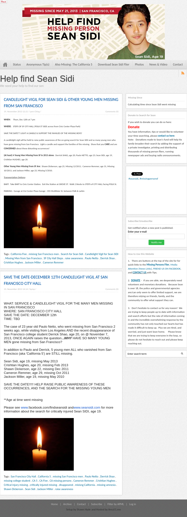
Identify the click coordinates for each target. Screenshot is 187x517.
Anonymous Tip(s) (37, 64)
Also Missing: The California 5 (73, 64)
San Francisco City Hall (23, 476)
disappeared (66, 485)
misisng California (85, 485)
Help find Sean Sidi (37, 79)
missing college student (17, 480)
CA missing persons (60, 480)
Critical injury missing (16, 485)
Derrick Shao (107, 258)
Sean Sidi (30, 489)
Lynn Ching (35, 111)
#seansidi (133, 178)
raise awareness (74, 258)
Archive (67, 504)
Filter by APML (115, 504)
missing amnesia (106, 485)
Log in (132, 504)
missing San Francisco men (68, 476)
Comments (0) (111, 111)
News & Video (158, 64)
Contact (178, 64)
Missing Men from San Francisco (23, 258)
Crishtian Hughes (13, 262)
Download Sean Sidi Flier (113, 64)
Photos (139, 64)
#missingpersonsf (149, 178)
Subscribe (96, 504)
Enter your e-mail (137, 231)
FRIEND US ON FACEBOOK (167, 268)
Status (17, 64)
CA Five (43, 480)
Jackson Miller (33, 262)
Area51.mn (114, 509)
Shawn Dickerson (13, 489)
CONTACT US (139, 272)
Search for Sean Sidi (72, 254)
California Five (19, 254)
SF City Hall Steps (53, 258)
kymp (32, 289)
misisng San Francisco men (44, 254)
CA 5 (35, 480)
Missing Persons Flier (157, 264)
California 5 (44, 476)
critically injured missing (43, 485)
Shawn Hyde (84, 509)
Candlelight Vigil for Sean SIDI (101, 254)
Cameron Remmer (53, 262)
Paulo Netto (91, 258)
